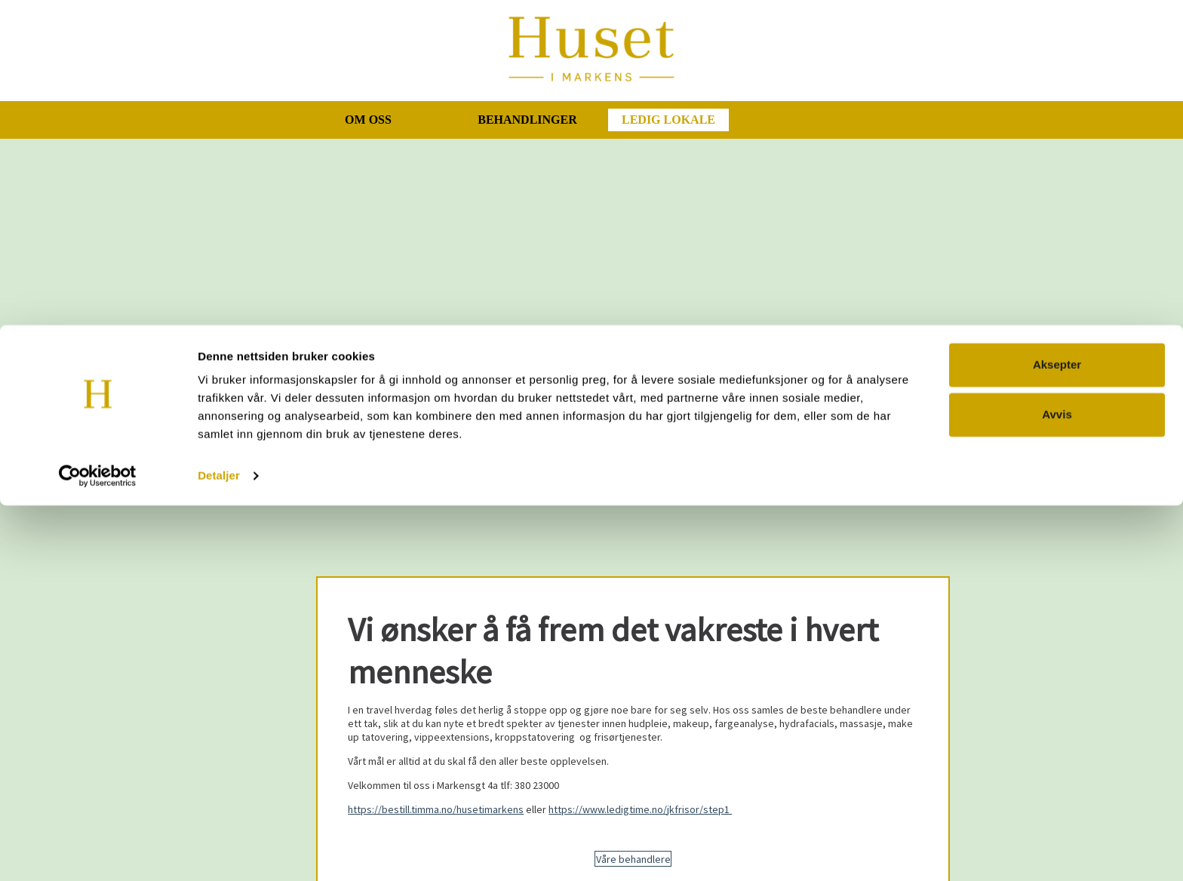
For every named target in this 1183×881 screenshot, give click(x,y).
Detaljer (219, 851)
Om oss (368, 119)
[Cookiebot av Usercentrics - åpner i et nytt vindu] (98, 851)
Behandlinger (527, 119)
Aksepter (1057, 740)
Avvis (1056, 789)
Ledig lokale (668, 119)
